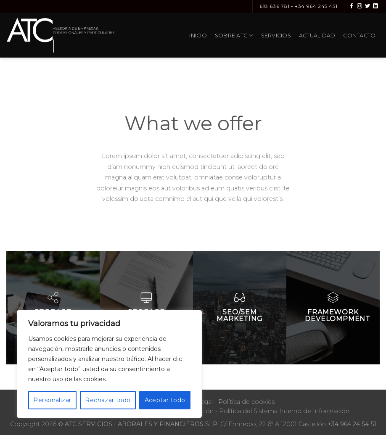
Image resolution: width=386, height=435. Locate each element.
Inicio (198, 35)
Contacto (359, 35)
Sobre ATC (234, 36)
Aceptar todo (165, 400)
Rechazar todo (107, 400)
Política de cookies (246, 402)
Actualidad (317, 35)
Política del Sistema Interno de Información (284, 411)
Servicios (276, 35)
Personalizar (52, 400)
